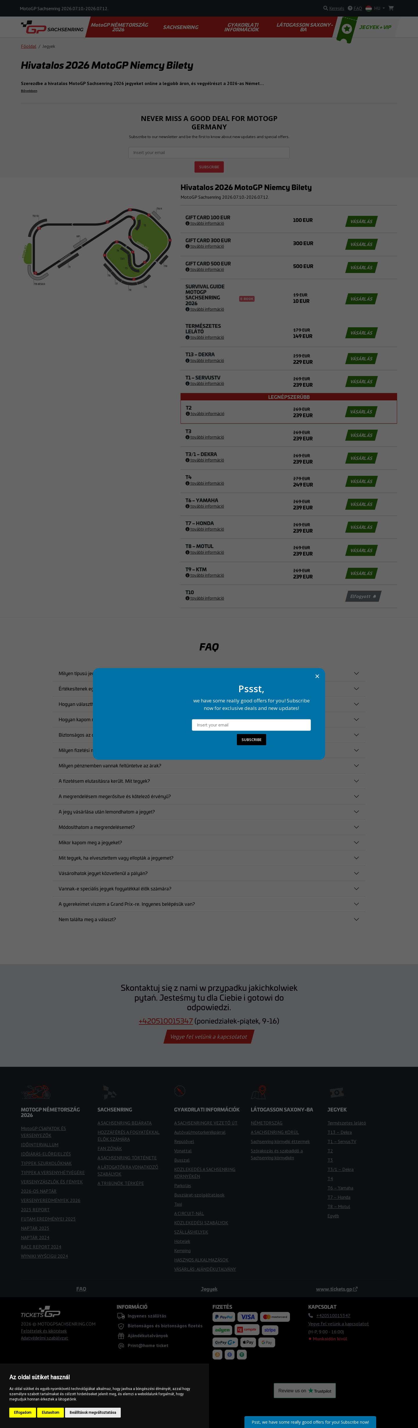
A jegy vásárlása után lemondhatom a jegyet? (107, 811)
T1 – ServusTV (341, 1141)
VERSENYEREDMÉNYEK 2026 (50, 1200)
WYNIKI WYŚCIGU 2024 (44, 1256)
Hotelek (182, 1241)
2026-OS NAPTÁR (39, 1191)
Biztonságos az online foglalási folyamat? (102, 734)
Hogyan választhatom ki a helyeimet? (98, 704)
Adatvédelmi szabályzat (44, 1338)
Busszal (182, 1160)
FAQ (81, 1288)
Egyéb (333, 1216)
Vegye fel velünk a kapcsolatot (209, 1036)
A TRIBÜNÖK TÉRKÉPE (121, 1183)
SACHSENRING (181, 27)
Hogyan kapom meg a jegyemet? (93, 719)
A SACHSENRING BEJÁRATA (125, 1123)
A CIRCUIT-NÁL (189, 1213)
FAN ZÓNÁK (110, 1148)
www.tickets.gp (337, 1288)
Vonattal (183, 1151)
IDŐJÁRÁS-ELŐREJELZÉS (46, 1154)
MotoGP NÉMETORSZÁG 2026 (119, 27)
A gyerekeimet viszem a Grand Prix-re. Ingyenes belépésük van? (127, 904)
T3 (330, 1160)
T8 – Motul (338, 1206)
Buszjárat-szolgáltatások (199, 1195)
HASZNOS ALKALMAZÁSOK (201, 1260)
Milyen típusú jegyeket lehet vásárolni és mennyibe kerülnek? (123, 673)
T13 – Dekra (339, 1132)
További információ (204, 223)
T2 (330, 1151)
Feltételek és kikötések (44, 1331)
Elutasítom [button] (50, 1413)
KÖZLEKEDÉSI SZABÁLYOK (201, 1222)
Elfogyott (363, 596)
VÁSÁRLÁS (361, 221)
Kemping (182, 1250)
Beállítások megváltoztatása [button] (93, 1413)
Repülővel (184, 1141)
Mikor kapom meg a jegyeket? (90, 842)
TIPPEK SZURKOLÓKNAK (46, 1163)
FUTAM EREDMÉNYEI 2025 (48, 1219)
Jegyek (209, 1288)
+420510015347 (166, 1021)
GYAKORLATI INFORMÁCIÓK (242, 27)
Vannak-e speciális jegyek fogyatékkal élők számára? (115, 888)
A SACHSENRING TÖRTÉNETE (127, 1158)
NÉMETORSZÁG (266, 1123)
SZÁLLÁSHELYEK (191, 1232)
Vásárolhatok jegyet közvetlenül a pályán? (103, 873)
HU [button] (373, 8)
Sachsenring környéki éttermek (280, 1141)
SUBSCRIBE (209, 166)
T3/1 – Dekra (340, 1169)
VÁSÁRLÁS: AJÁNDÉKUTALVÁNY (205, 1269)
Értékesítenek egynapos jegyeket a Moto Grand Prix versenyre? (126, 688)
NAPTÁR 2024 (35, 1237)
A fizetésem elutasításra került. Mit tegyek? (104, 781)
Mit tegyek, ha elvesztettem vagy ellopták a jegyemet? (116, 857)
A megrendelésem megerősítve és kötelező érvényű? (115, 796)
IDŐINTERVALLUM (39, 1144)
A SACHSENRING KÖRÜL (275, 1132)
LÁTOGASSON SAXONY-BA (305, 27)
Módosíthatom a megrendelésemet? (97, 827)
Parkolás (182, 1185)
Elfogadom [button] (22, 1413)
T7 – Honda (338, 1197)
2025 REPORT (35, 1209)
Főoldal (28, 46)
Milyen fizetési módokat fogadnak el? (98, 750)
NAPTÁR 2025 (35, 1228)
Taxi (178, 1204)
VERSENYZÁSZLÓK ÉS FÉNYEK (52, 1182)
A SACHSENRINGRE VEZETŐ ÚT (205, 1123)
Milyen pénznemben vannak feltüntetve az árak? (110, 765)
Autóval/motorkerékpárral (200, 1132)
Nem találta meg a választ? (87, 919)
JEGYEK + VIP (364, 27)
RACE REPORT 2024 (41, 1247)
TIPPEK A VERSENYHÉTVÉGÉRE (53, 1172)
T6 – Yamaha (340, 1188)
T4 (330, 1178)
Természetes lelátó (346, 1123)
